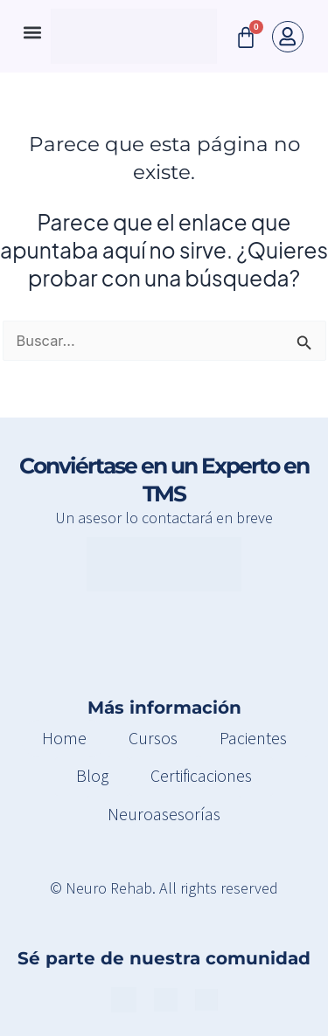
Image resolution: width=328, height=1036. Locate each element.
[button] (31, 31)
